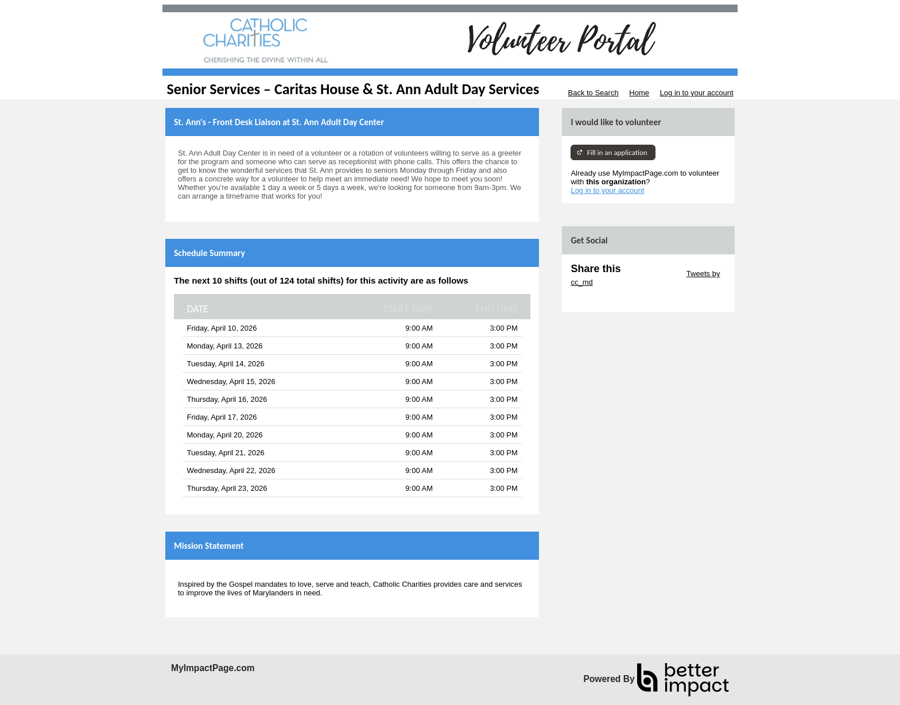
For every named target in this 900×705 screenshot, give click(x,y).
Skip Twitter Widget (652, 273)
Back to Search (593, 92)
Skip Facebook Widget (608, 299)
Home (639, 92)
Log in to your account (697, 92)
